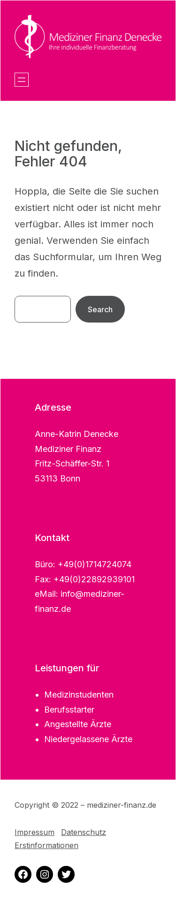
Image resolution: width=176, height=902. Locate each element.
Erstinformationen (46, 845)
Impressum (34, 832)
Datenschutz (83, 832)
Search (100, 309)
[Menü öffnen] (22, 80)
